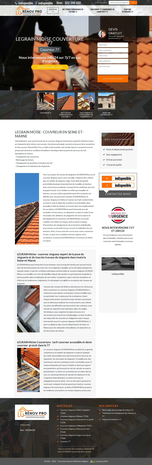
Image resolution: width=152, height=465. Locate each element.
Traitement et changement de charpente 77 (102, 10)
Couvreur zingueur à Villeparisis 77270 (76, 426)
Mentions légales (81, 461)
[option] (45, 103)
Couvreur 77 (53, 10)
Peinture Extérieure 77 (127, 10)
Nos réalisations (49, 67)
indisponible (24, 3)
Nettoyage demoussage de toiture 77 (72, 10)
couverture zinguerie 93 (84, 449)
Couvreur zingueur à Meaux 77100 (74, 416)
